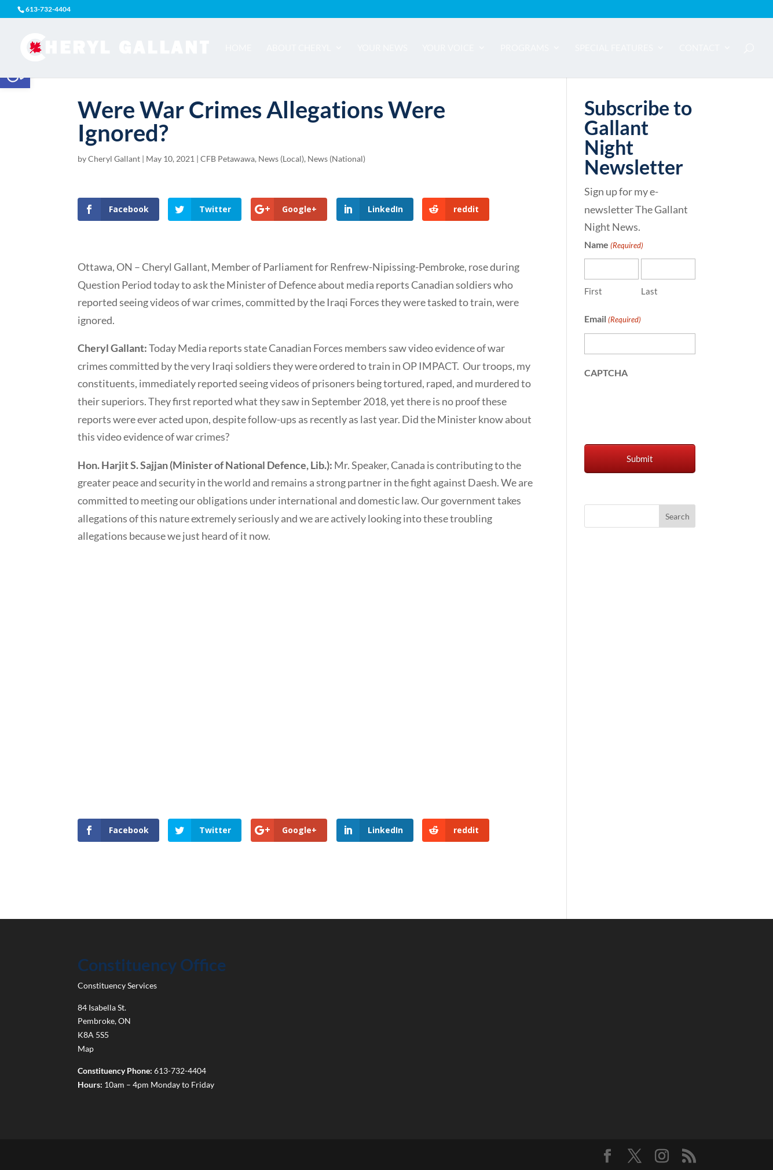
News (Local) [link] (281, 158)
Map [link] (86, 1048)
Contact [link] (699, 48)
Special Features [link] (614, 48)
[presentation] (672, 408)
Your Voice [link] (448, 48)
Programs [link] (524, 48)
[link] (114, 46)
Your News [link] (382, 48)
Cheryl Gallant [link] (114, 158)
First (593, 291)
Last (649, 291)
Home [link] (238, 48)
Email (612, 320)
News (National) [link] (336, 158)
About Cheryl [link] (298, 48)
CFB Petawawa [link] (227, 158)
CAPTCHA (606, 372)
